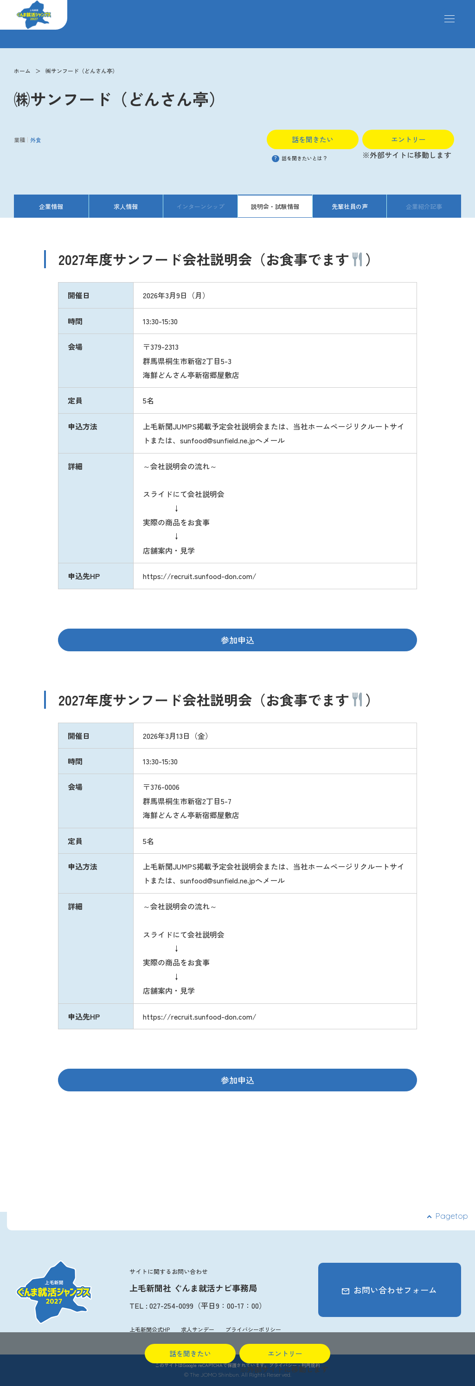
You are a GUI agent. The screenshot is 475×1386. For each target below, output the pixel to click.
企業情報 (51, 206)
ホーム (22, 71)
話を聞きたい (313, 139)
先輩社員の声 (350, 206)
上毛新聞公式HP (149, 1329)
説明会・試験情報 (275, 206)
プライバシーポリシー (253, 1329)
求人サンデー (197, 1329)
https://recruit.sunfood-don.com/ (200, 575)
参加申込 (237, 640)
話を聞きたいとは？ (299, 158)
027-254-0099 (171, 1305)
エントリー (408, 139)
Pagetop (451, 1215)
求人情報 (126, 206)
